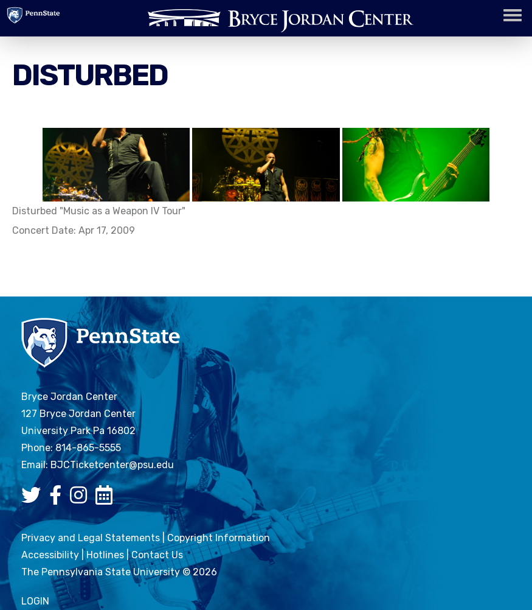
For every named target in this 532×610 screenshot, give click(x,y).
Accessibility (50, 555)
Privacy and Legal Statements (90, 538)
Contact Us (157, 555)
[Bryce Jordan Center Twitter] (34, 499)
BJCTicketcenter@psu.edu (112, 465)
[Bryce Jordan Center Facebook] (58, 499)
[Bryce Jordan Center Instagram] (81, 499)
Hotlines (105, 555)
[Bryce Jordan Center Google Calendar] (107, 499)
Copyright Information (218, 538)
